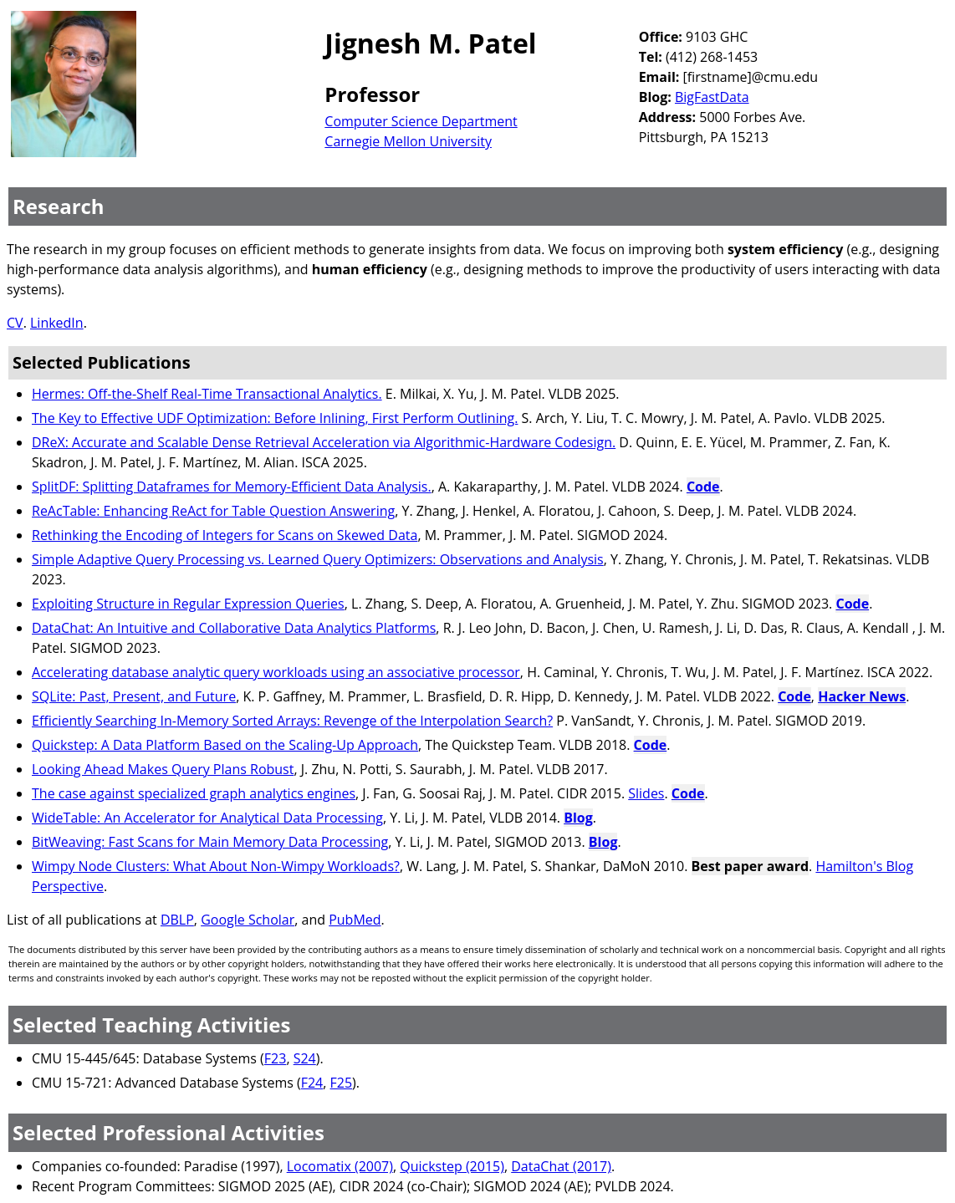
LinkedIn (57, 322)
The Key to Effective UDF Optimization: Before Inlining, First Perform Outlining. (275, 418)
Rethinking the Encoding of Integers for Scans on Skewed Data (224, 535)
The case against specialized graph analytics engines (193, 793)
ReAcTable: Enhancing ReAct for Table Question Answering (213, 511)
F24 (312, 1082)
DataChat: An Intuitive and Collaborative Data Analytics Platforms (234, 628)
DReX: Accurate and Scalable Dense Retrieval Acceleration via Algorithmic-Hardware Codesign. (323, 442)
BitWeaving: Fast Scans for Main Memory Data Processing (210, 842)
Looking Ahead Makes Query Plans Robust (163, 769)
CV (15, 322)
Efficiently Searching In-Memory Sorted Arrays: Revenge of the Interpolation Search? (292, 720)
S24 (305, 1058)
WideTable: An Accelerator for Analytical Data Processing (207, 817)
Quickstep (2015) (452, 1166)
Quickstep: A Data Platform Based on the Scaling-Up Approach (225, 745)
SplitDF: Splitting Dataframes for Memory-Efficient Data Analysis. (232, 486)
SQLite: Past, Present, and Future (134, 696)
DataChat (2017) (561, 1166)
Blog (578, 817)
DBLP (177, 919)
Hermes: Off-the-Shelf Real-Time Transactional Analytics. (207, 394)
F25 (341, 1082)
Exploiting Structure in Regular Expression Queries (188, 603)
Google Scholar (247, 919)
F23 (275, 1058)
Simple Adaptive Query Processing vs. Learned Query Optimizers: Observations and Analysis (318, 559)
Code (703, 486)
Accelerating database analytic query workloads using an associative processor (276, 672)
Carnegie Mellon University (408, 141)
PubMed (354, 919)
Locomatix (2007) (340, 1166)
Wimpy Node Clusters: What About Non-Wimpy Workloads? (216, 866)
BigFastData (712, 97)
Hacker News (862, 696)
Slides (646, 793)
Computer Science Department (420, 121)
